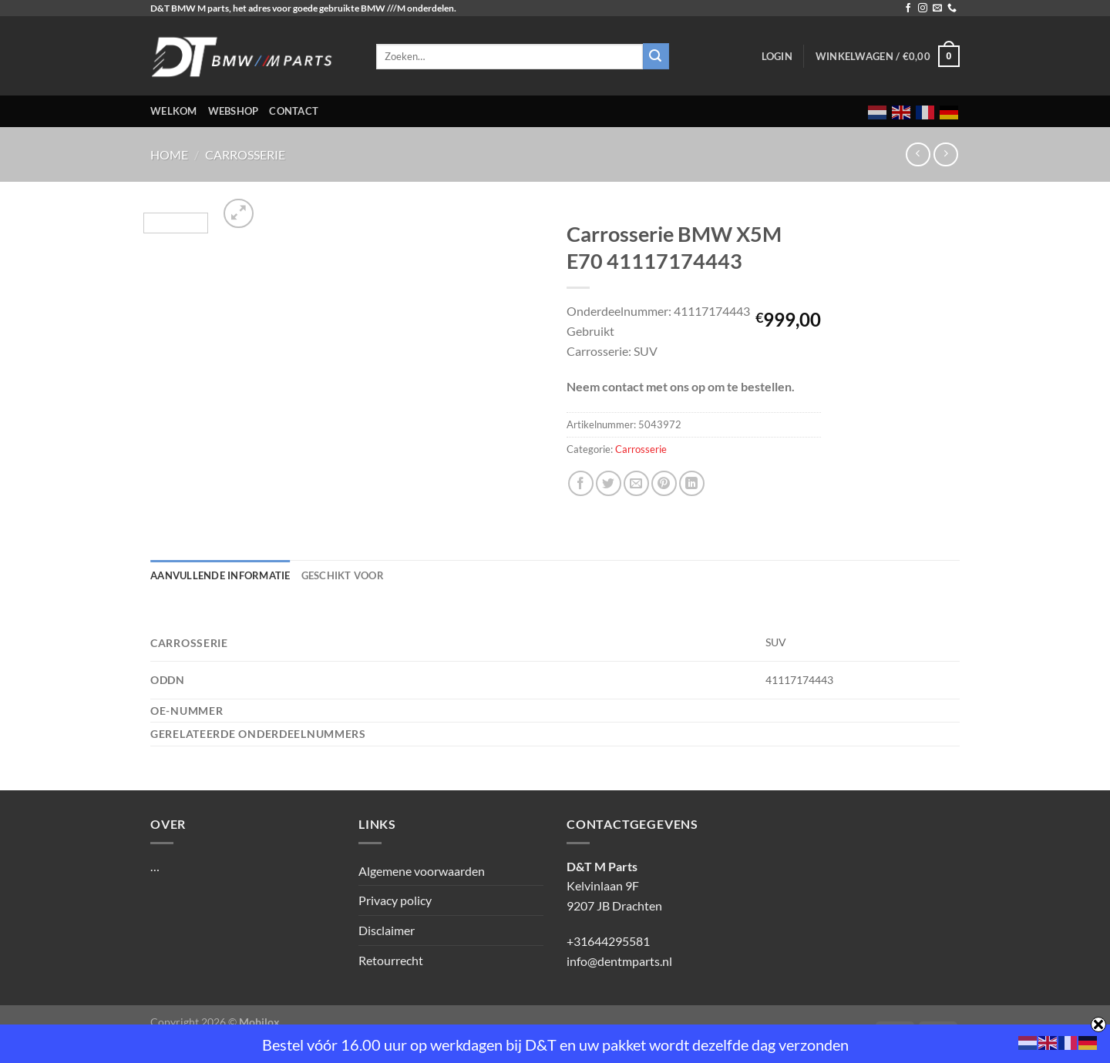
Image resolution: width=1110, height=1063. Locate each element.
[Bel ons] (952, 8)
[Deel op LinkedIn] (692, 483)
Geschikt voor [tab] (342, 575)
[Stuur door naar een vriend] (636, 483)
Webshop (233, 111)
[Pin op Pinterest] (664, 483)
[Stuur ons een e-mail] (937, 8)
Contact (293, 111)
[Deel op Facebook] (581, 483)
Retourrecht (390, 960)
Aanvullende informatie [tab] (220, 575)
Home (169, 154)
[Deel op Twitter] (608, 483)
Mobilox (259, 1021)
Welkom (173, 111)
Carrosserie (245, 154)
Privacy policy (395, 900)
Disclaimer (386, 930)
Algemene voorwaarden (421, 870)
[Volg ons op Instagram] (922, 8)
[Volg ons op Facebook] (908, 8)
